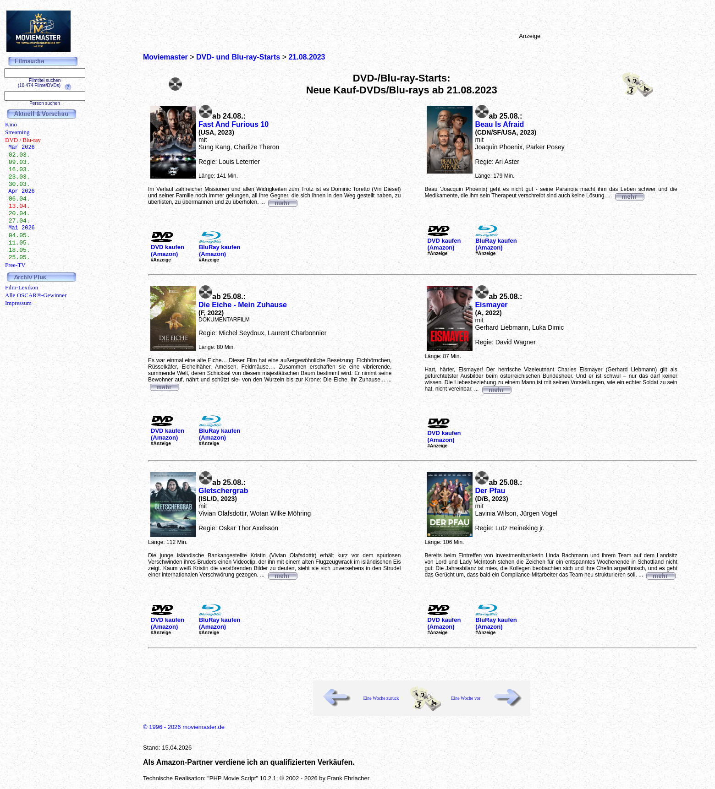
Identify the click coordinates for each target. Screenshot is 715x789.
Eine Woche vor (465, 698)
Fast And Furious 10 (233, 124)
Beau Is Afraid (499, 124)
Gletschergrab (223, 491)
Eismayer (491, 305)
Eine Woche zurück (381, 698)
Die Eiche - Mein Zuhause (242, 305)
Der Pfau (490, 491)
